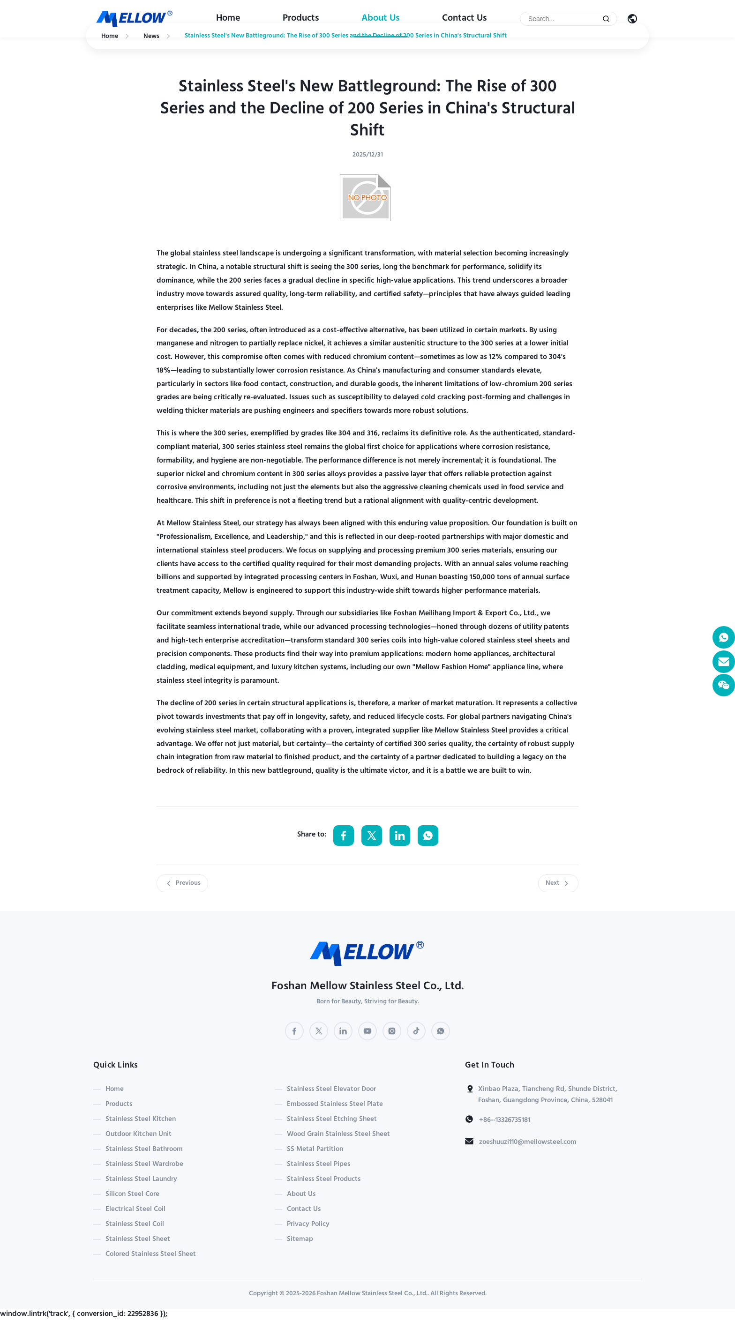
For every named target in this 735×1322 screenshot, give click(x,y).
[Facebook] (294, 1031)
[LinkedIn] (343, 1031)
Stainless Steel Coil (134, 1224)
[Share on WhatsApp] (428, 835)
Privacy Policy (308, 1224)
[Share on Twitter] (371, 835)
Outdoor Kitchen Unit (138, 1134)
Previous (182, 883)
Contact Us (464, 18)
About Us (380, 18)
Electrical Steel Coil (135, 1209)
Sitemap (300, 1239)
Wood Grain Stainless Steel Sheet (338, 1134)
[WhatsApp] (440, 1031)
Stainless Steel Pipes (318, 1164)
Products (301, 18)
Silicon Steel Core (132, 1194)
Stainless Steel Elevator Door (331, 1089)
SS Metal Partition (315, 1149)
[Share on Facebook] (343, 835)
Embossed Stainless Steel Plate (335, 1104)
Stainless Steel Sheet (137, 1239)
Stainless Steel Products (323, 1179)
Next (558, 883)
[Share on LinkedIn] (400, 835)
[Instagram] (391, 1031)
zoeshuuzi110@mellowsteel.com (528, 1142)
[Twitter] (318, 1031)
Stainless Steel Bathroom (144, 1149)
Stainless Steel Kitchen (140, 1119)
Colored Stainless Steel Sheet (150, 1254)
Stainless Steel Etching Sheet (332, 1119)
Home (228, 18)
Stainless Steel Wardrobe (144, 1164)
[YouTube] (367, 1031)
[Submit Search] (606, 18)
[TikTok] (416, 1031)
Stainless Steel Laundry (141, 1179)
